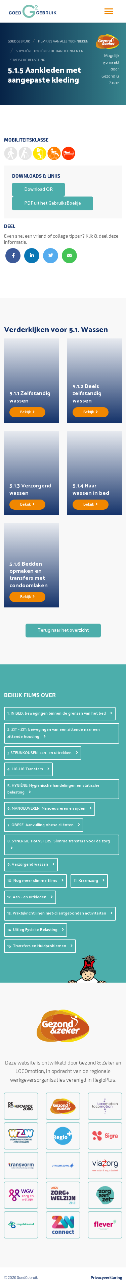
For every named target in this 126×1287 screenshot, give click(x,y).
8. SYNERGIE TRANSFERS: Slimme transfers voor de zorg (58, 844)
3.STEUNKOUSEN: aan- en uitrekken (42, 753)
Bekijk (27, 412)
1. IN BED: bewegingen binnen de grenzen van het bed (59, 713)
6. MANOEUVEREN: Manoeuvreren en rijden (49, 808)
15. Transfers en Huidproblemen (40, 946)
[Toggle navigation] (108, 11)
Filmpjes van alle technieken (63, 41)
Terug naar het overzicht (63, 630)
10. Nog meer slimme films (35, 880)
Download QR (38, 189)
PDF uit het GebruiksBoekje (52, 203)
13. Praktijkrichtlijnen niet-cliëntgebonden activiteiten (60, 913)
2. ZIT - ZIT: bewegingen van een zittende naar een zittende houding (53, 733)
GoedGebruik (19, 41)
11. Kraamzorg (89, 880)
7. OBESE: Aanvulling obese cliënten (43, 825)
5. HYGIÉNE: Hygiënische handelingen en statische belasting (53, 789)
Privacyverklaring (106, 1278)
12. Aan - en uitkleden (30, 897)
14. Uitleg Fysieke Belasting (35, 930)
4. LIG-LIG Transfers (28, 769)
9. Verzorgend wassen (30, 864)
